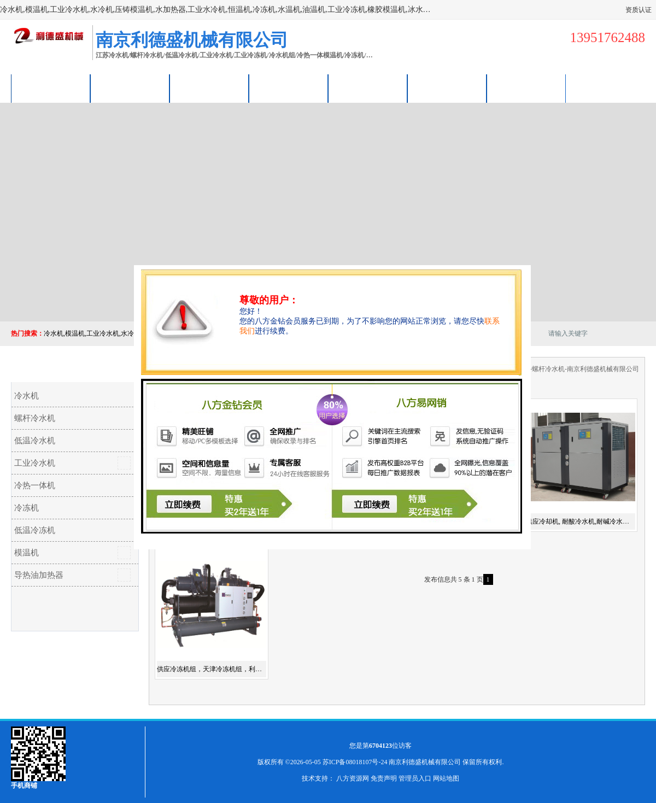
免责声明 (384, 778)
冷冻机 (26, 507)
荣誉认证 (447, 88)
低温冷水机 (34, 440)
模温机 (26, 552)
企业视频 (209, 88)
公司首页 (50, 88)
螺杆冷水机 (34, 418)
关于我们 (288, 88)
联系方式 (526, 88)
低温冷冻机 (34, 530)
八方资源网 (352, 778)
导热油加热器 (38, 575)
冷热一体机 (34, 485)
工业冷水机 (34, 463)
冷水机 (26, 395)
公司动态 (367, 88)
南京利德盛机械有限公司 (425, 762)
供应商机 (130, 88)
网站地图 (446, 778)
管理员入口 (415, 778)
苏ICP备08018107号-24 (355, 762)
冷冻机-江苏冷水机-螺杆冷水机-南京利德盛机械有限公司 (557, 369)
